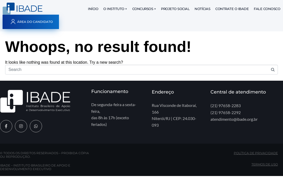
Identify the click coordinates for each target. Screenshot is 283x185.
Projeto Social (175, 9)
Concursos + (144, 9)
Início (93, 9)
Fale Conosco (267, 9)
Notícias (202, 9)
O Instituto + (115, 9)
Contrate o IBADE (232, 9)
